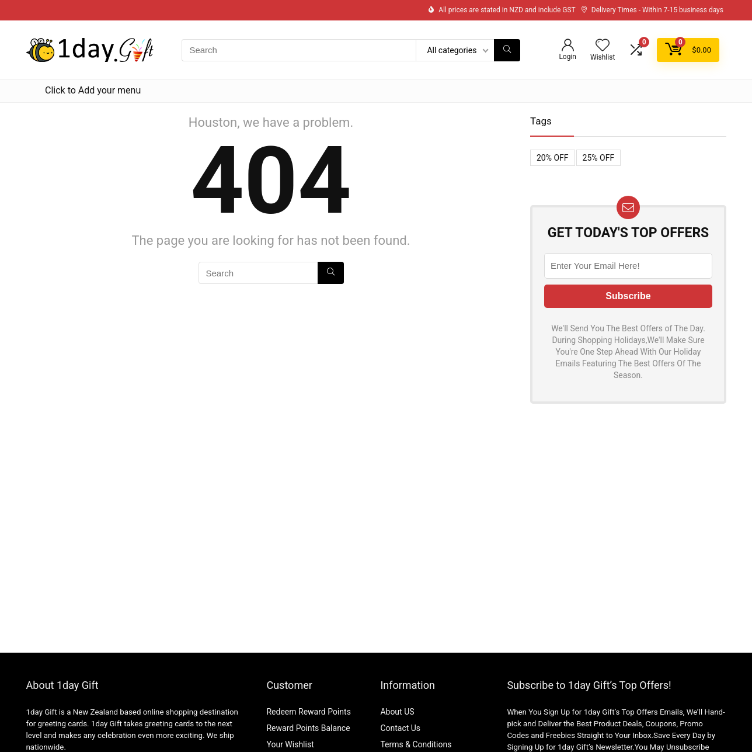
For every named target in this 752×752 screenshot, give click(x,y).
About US (397, 711)
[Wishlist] (603, 46)
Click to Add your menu (93, 90)
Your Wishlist (290, 744)
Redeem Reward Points (308, 711)
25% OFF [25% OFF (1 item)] (599, 157)
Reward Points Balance (308, 728)
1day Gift (41, 712)
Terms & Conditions (415, 744)
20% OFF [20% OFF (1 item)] (553, 157)
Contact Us (400, 728)
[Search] (507, 50)
